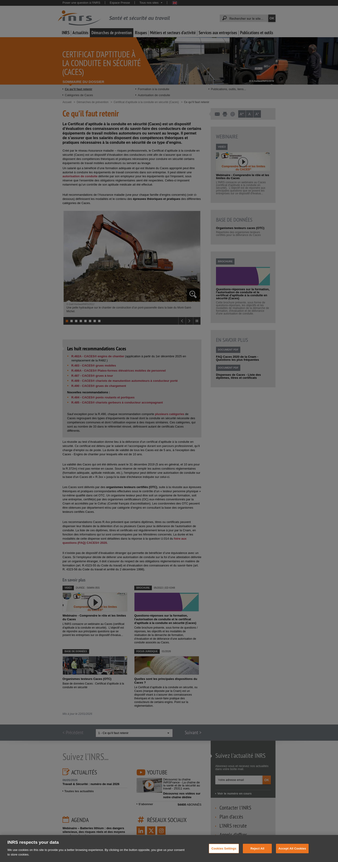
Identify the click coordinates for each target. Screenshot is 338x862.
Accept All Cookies (292, 853)
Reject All (257, 853)
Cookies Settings (223, 853)
